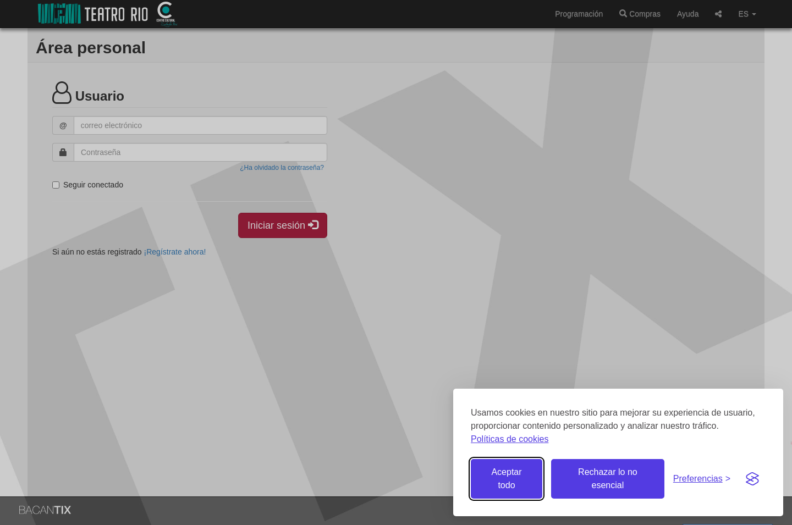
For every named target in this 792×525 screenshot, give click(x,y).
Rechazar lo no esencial (607, 478)
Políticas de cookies (509, 439)
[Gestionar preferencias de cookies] (701, 479)
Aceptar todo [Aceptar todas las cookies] (506, 478)
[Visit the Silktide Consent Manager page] (752, 479)
